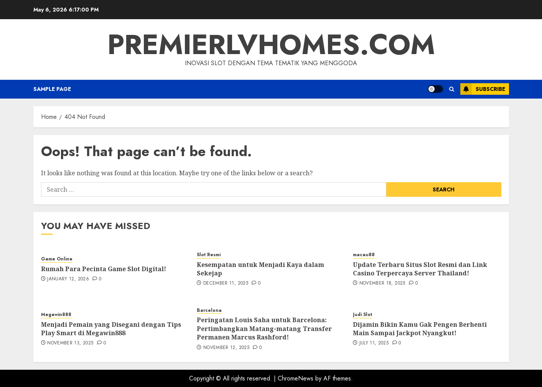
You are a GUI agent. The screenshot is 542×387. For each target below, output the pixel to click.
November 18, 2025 (382, 283)
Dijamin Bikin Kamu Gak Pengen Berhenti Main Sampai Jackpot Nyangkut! (420, 328)
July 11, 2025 (374, 343)
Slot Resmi (209, 255)
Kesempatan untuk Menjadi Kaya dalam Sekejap (260, 268)
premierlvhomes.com (271, 44)
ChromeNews (295, 378)
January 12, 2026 (68, 279)
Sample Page (52, 89)
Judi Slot (362, 314)
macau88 (364, 255)
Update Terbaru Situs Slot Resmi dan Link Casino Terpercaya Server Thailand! (420, 268)
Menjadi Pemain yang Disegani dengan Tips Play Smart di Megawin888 (111, 328)
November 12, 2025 (226, 348)
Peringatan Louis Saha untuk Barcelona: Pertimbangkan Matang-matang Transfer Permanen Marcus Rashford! (264, 328)
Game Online (56, 259)
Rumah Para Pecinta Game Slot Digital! (103, 269)
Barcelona (209, 310)
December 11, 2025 (225, 283)
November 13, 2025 (70, 343)
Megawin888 (56, 314)
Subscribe (482, 89)
